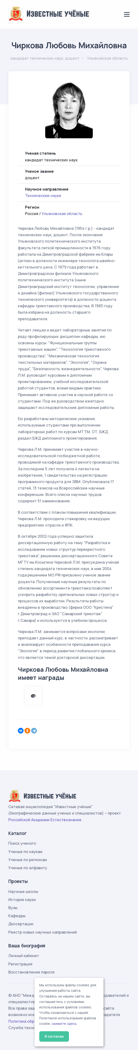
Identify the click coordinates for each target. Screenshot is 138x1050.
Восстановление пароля (31, 972)
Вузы (12, 907)
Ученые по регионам (27, 859)
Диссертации (20, 923)
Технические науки (43, 195)
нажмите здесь (64, 1023)
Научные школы (23, 891)
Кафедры (16, 915)
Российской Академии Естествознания (44, 819)
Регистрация (20, 964)
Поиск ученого (22, 843)
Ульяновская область (62, 213)
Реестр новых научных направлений (42, 932)
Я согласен (54, 1036)
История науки (22, 899)
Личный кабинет (23, 955)
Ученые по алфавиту (27, 867)
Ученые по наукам (25, 851)
